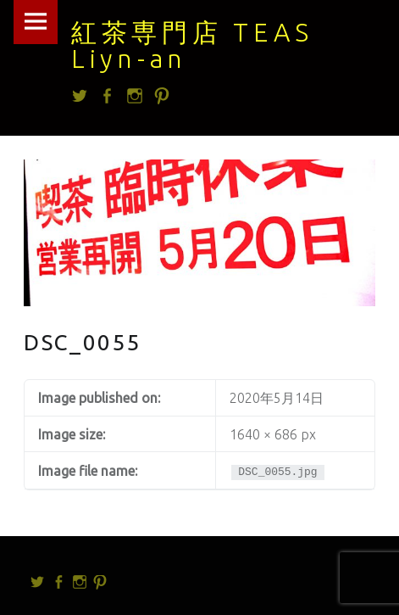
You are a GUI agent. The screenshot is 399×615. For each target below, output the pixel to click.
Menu (36, 22)
